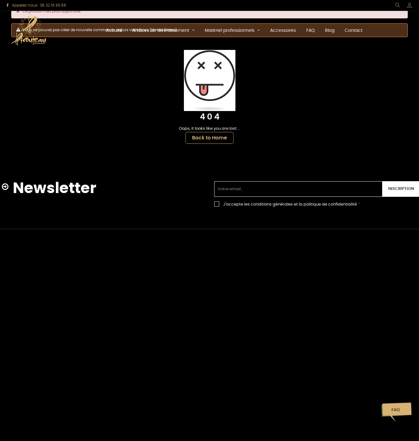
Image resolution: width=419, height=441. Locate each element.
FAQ (395, 410)
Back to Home (209, 137)
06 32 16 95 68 (53, 5)
